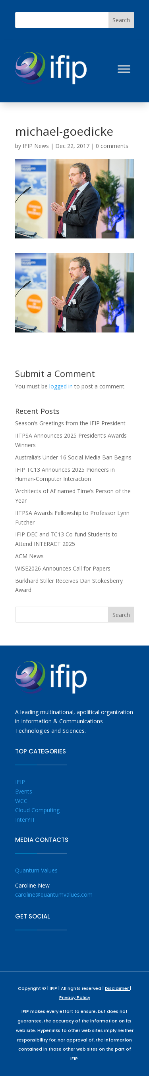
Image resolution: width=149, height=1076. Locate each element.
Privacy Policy (74, 997)
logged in (61, 386)
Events (23, 791)
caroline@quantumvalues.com (54, 894)
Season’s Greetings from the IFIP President (70, 423)
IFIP (20, 782)
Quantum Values (36, 870)
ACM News (29, 556)
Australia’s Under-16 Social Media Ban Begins (73, 457)
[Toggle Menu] (124, 69)
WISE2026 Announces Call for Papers (62, 568)
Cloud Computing (37, 810)
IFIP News (36, 146)
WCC (21, 801)
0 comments (112, 146)
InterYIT (25, 819)
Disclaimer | (118, 988)
